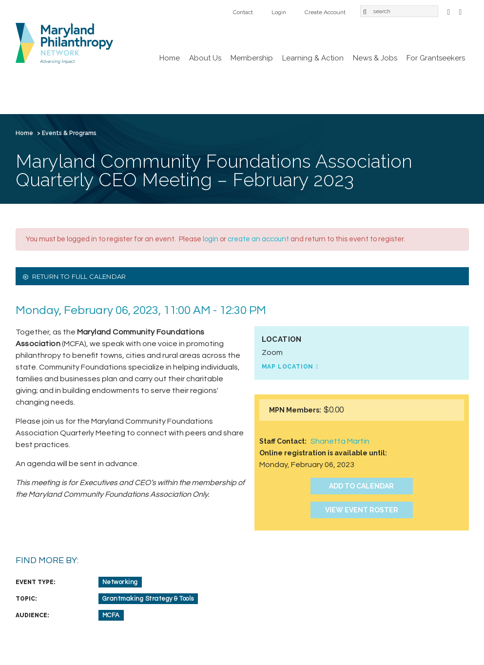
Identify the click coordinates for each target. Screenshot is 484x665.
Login (278, 12)
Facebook (449, 11)
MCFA (111, 615)
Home (169, 58)
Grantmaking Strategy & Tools (148, 598)
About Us (205, 58)
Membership (252, 58)
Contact (243, 12)
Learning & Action (313, 58)
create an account (258, 239)
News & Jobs (375, 58)
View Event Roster (361, 510)
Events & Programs (69, 133)
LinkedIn (460, 11)
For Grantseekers (436, 58)
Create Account (325, 12)
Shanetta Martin (339, 441)
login (210, 239)
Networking (120, 582)
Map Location (288, 366)
